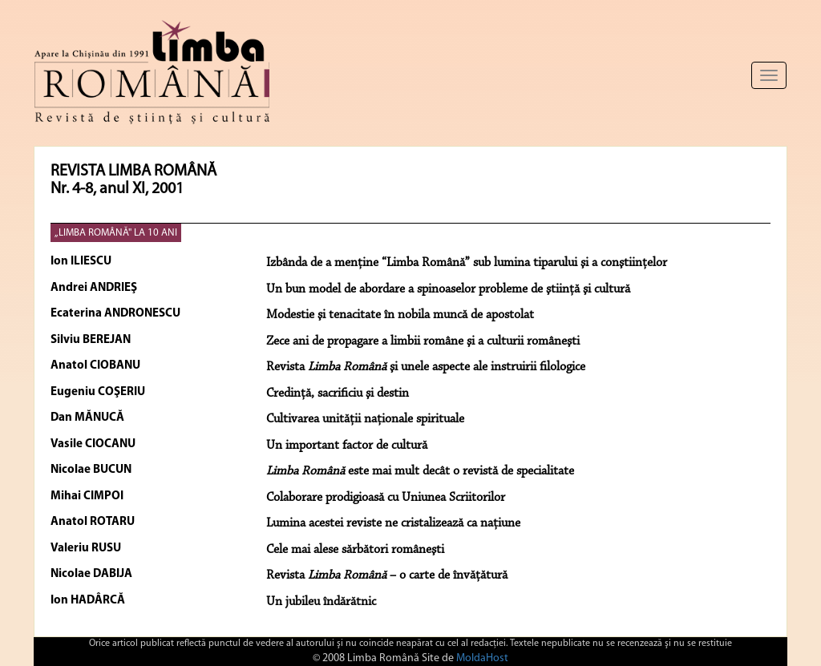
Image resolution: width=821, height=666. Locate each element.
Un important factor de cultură (346, 445)
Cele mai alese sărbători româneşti (355, 549)
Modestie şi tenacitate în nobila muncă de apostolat (400, 315)
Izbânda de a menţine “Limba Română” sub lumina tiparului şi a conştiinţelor (466, 262)
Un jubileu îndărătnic (321, 601)
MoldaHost (482, 658)
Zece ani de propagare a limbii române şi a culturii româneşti (423, 341)
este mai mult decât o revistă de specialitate (420, 471)
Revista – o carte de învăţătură (387, 575)
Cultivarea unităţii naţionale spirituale (365, 419)
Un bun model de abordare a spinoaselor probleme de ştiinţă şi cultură (448, 289)
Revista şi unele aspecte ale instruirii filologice (425, 367)
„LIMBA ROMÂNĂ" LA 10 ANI (116, 233)
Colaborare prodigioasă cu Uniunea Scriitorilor (385, 497)
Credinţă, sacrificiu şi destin (337, 393)
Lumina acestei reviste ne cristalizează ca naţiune (393, 523)
